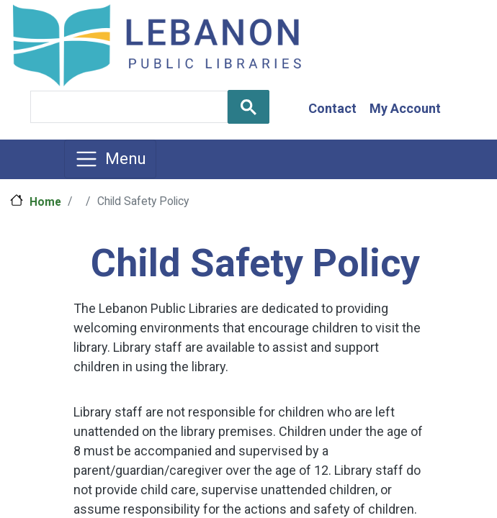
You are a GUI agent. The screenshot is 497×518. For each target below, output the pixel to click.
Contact (332, 108)
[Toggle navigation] (110, 159)
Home (45, 202)
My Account (405, 108)
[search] (127, 107)
